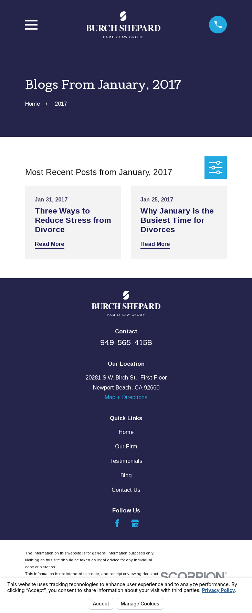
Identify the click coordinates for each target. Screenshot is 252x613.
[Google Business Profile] (135, 523)
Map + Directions (126, 397)
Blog (126, 475)
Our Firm (126, 446)
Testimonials (126, 461)
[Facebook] (117, 523)
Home (126, 432)
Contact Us (126, 490)
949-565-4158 (126, 342)
